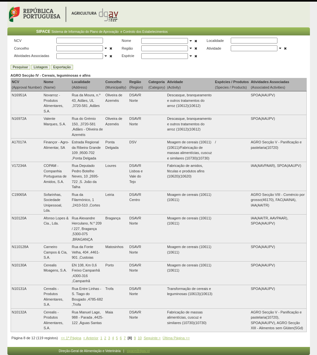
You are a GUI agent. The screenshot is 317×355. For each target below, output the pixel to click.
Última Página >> (176, 338)
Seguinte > (152, 338)
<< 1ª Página (71, 338)
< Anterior (90, 338)
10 (140, 338)
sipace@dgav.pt (138, 351)
